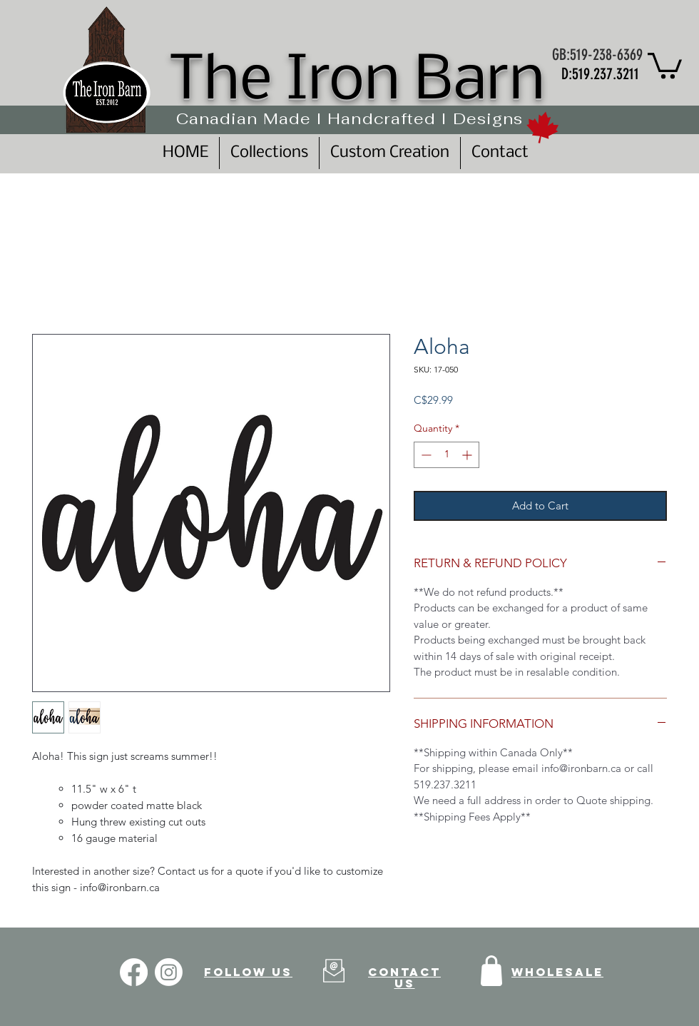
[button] (665, 64)
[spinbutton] (446, 454)
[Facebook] (134, 972)
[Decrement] (425, 454)
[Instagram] (169, 972)
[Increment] (468, 454)
